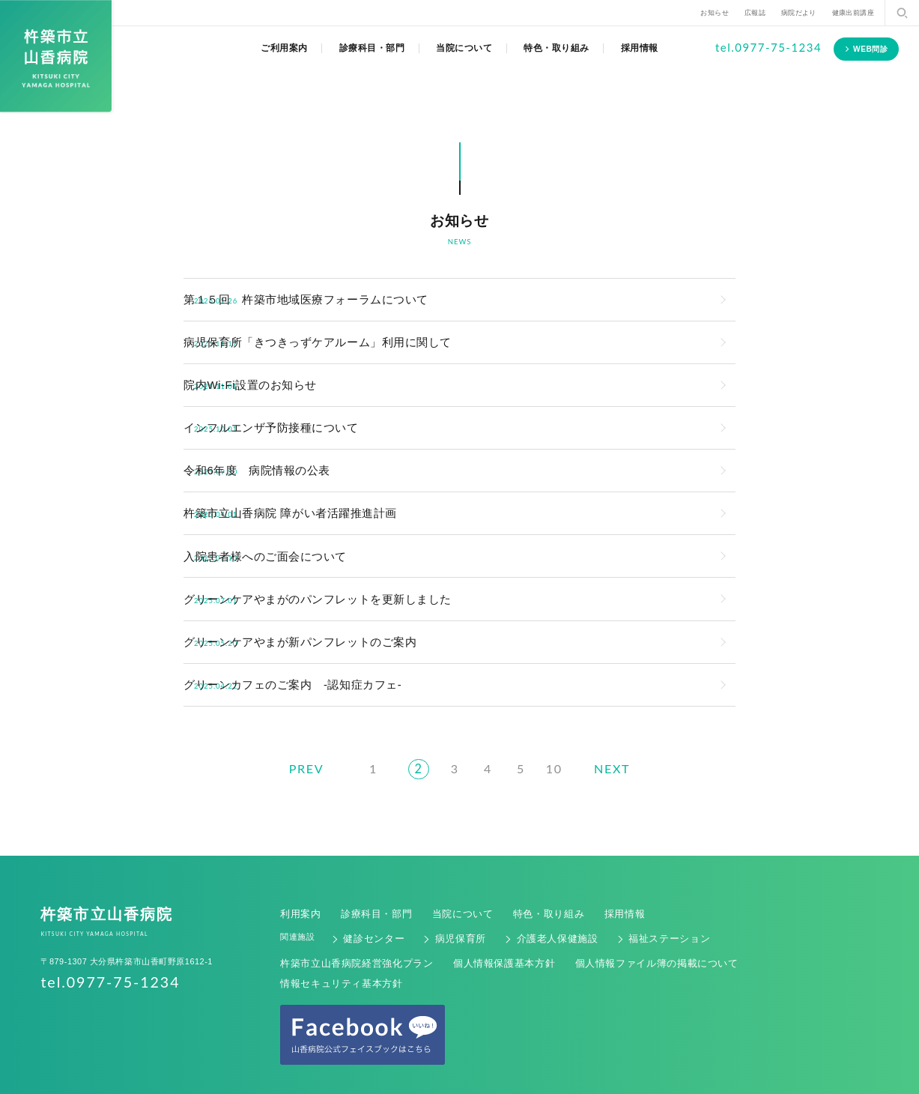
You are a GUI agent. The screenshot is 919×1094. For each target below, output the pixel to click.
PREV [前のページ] (291, 732)
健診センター (367, 898)
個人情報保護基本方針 (473, 920)
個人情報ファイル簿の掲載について (605, 920)
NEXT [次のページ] (627, 732)
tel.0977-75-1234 (768, 47)
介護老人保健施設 (527, 898)
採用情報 (639, 47)
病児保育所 (443, 898)
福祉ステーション (624, 898)
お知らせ (714, 12)
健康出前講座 (853, 12)
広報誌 (754, 12)
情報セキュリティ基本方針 (746, 920)
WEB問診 (870, 49)
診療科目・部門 (372, 47)
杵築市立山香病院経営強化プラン (345, 920)
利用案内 (297, 877)
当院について (464, 47)
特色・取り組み (556, 47)
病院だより (798, 12)
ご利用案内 (284, 47)
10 (558, 733)
